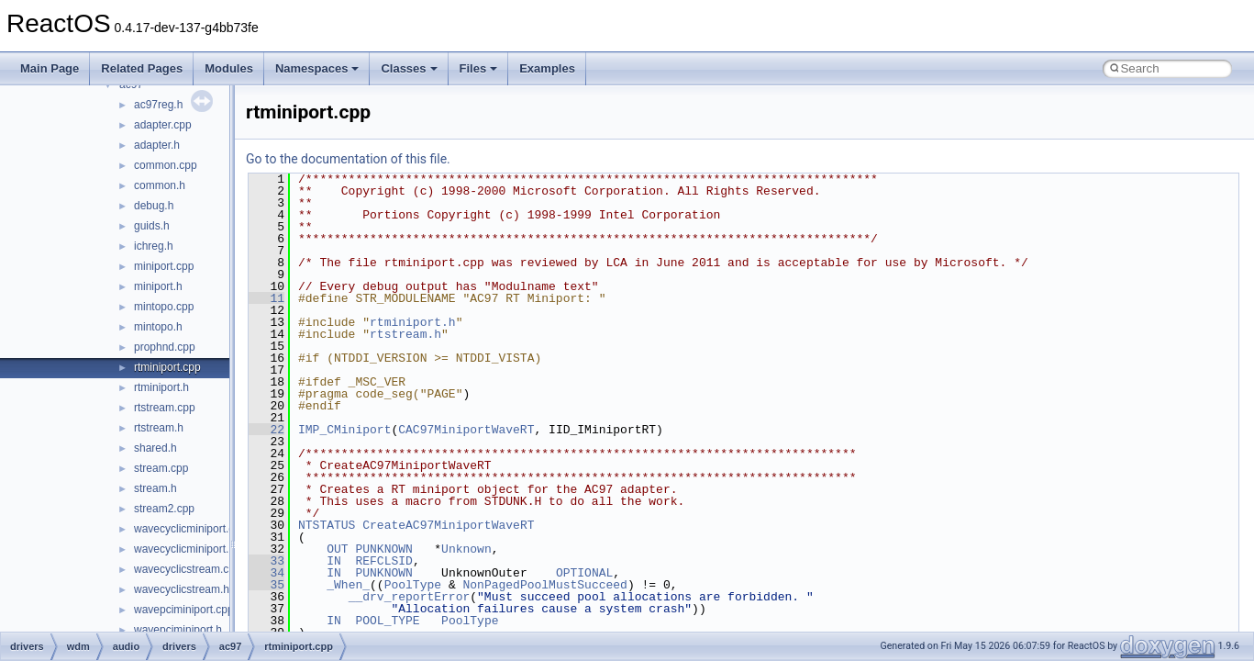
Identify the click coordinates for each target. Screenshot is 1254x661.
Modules (229, 68)
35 (266, 585)
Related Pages (142, 68)
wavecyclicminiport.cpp (190, 528)
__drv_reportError (410, 596)
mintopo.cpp (164, 306)
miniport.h (158, 286)
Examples (547, 68)
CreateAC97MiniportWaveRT (448, 525)
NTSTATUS (326, 525)
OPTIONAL (584, 573)
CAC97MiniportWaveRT (466, 429)
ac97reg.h (158, 104)
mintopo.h (158, 326)
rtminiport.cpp (167, 367)
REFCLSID (383, 561)
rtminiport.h (161, 387)
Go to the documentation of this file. (348, 158)
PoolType (412, 585)
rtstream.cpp (164, 407)
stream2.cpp (164, 508)
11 (266, 298)
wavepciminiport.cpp (184, 609)
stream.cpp (161, 468)
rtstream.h (158, 427)
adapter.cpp (163, 124)
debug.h (153, 205)
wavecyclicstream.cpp (187, 569)
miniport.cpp (164, 266)
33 (266, 561)
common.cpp (165, 165)
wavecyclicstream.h (181, 589)
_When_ (348, 585)
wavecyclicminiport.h (184, 549)
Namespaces (317, 68)
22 (266, 429)
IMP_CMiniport (344, 429)
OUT (337, 549)
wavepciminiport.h (178, 629)
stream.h (155, 488)
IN (334, 561)
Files (479, 68)
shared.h (155, 448)
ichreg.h (153, 246)
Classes (409, 68)
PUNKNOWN (383, 549)
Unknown (466, 549)
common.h (159, 185)
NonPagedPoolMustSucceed (544, 585)
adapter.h (157, 145)
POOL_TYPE (387, 620)
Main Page (49, 68)
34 (266, 573)
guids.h (152, 225)
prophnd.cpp (164, 347)
